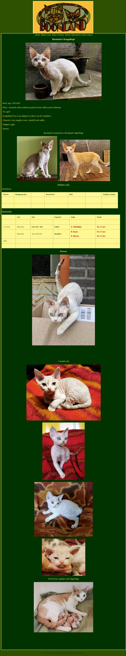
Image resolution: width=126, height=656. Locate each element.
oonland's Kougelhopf (64, 39)
